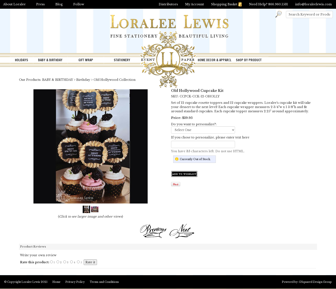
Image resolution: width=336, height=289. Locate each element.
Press (40, 4)
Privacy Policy (75, 281)
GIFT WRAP (85, 60)
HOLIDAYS (21, 60)
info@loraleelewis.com (313, 4)
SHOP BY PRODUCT (249, 60)
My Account (194, 4)
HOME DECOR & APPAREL (213, 60)
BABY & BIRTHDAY (50, 60)
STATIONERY (122, 60)
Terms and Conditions (104, 281)
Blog (59, 4)
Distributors (168, 4)
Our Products (29, 80)
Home (56, 281)
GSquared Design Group (315, 281)
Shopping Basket (226, 4)
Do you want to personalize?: (194, 124)
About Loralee (14, 4)
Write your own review (38, 255)
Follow (78, 4)
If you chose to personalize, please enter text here (210, 137)
